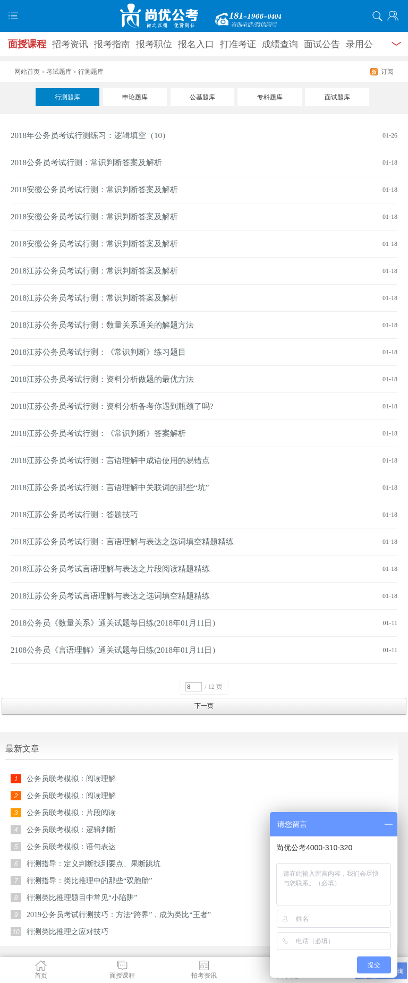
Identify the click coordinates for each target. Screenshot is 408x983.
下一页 (204, 706)
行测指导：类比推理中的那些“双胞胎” (89, 881)
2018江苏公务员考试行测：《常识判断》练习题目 (98, 352)
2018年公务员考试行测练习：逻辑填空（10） (90, 135)
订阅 (387, 71)
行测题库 (67, 97)
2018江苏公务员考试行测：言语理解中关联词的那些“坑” (110, 487)
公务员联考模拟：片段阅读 (71, 813)
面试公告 (322, 44)
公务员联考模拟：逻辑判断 (71, 830)
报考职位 (154, 44)
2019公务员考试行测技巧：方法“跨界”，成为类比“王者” (119, 915)
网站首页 (27, 71)
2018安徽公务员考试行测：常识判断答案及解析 (94, 189)
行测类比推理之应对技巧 (67, 932)
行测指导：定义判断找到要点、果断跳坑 (93, 864)
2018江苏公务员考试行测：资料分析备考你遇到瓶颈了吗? (112, 406)
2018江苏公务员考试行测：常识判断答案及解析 (94, 271)
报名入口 (196, 44)
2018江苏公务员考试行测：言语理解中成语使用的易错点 (110, 460)
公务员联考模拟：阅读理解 (71, 779)
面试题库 (337, 97)
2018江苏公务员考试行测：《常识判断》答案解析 (98, 433)
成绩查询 (280, 44)
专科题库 (270, 97)
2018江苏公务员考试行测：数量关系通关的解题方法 (102, 325)
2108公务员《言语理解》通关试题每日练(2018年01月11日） (115, 650)
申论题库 (135, 97)
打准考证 (238, 44)
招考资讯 (70, 44)
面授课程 (27, 44)
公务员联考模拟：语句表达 (71, 847)
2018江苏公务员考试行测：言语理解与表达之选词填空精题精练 (122, 541)
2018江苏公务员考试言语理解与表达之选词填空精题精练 (110, 596)
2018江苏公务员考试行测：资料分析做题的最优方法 (102, 379)
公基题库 (202, 97)
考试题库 (59, 71)
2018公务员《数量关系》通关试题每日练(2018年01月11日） (115, 623)
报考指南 (112, 44)
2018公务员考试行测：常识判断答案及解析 (86, 162)
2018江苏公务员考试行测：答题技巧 (74, 514)
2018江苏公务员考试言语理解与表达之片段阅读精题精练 (110, 569)
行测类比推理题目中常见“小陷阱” (82, 898)
